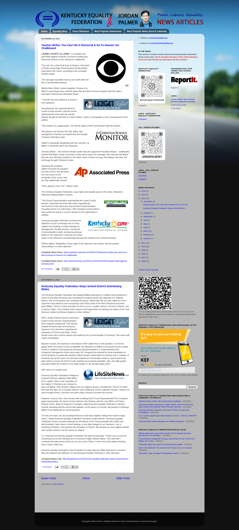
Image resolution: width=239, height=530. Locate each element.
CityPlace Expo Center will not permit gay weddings (159, 401)
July (145, 220)
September (148, 216)
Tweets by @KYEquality (148, 270)
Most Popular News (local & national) (147, 31)
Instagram (142, 119)
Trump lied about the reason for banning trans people (160, 444)
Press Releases (81, 31)
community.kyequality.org (161, 43)
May (146, 224)
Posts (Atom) (58, 484)
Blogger (154, 521)
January (147, 238)
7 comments (46, 467)
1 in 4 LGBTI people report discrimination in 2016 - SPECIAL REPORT (167, 416)
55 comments (47, 269)
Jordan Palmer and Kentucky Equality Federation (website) (183, 100)
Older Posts (123, 478)
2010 (143, 246)
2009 (143, 250)
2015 (143, 191)
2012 (143, 198)
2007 (143, 257)
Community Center (178, 105)
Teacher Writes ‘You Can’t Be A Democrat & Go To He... (166, 205)
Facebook (142, 176)
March (146, 231)
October (147, 213)
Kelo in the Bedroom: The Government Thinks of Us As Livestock (165, 448)
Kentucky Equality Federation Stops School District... (165, 208)
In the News (176, 108)
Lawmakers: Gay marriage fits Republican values (158, 453)
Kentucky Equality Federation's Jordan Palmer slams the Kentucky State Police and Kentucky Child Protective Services (165, 405)
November (148, 201)
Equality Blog (60, 31)
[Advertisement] (166, 484)
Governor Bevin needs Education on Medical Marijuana (161, 421)
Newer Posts (48, 478)
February (147, 235)
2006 (143, 261)
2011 (143, 243)
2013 (143, 195)
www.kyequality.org (158, 38)
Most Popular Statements (108, 31)
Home (44, 31)
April (146, 227)
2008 (143, 254)
